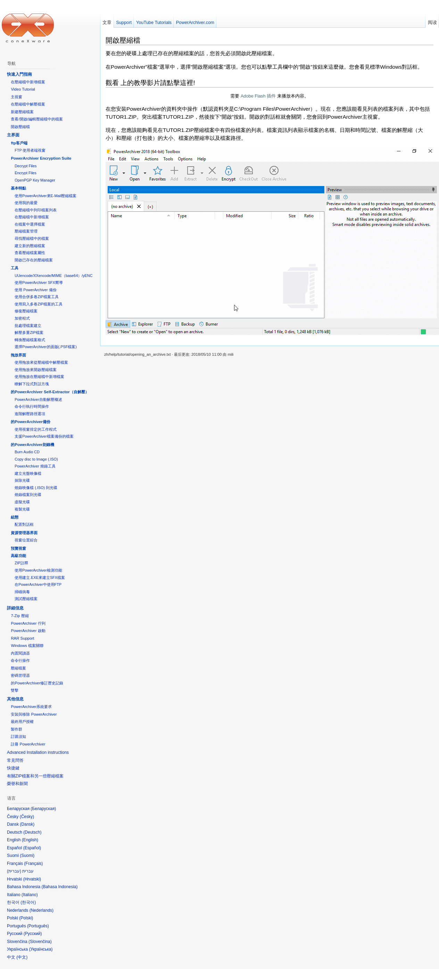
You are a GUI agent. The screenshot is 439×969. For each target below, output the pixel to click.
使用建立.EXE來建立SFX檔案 (40, 577)
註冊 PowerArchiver (28, 744)
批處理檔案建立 (28, 325)
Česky (27, 816)
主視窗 (16, 97)
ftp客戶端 (19, 143)
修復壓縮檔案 (26, 311)
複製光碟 (22, 509)
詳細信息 (15, 608)
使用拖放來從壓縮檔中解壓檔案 (41, 362)
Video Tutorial (23, 89)
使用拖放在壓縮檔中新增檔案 (39, 376)
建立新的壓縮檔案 (30, 246)
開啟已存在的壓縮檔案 (34, 260)
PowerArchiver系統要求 (31, 707)
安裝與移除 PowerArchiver (34, 714)
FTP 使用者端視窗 (30, 150)
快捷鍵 (13, 768)
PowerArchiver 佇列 (28, 623)
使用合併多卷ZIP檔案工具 (37, 297)
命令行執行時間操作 (32, 406)
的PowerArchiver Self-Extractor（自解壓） (50, 392)
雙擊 (14, 690)
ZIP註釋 (21, 563)
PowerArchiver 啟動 (28, 631)
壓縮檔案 (18, 668)
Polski (26, 918)
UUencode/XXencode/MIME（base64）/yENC (53, 275)
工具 (14, 268)
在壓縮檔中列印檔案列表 (36, 210)
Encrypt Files (25, 173)
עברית (14, 871)
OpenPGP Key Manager (35, 180)
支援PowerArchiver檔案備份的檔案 (44, 436)
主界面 (13, 135)
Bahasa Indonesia (59, 886)
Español (32, 847)
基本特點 (18, 188)
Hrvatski (32, 879)
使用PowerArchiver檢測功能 (38, 570)
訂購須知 (18, 736)
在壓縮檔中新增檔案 (28, 82)
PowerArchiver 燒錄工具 (35, 466)
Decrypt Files (25, 166)
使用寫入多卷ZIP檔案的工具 (39, 304)
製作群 (16, 729)
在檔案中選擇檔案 (30, 224)
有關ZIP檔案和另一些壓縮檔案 (35, 776)
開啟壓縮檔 (123, 40)
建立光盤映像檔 (28, 473)
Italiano (29, 894)
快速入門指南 (19, 74)
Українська (40, 949)
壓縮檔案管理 (26, 231)
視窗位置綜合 (26, 540)
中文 (22, 957)
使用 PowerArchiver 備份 (35, 290)
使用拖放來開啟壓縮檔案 (36, 370)
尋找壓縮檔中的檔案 (32, 238)
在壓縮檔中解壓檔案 (28, 104)
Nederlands (41, 910)
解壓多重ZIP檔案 (29, 332)
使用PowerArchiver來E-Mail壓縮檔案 (45, 196)
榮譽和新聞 (17, 783)
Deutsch (32, 832)
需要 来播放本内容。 (269, 96)
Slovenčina (40, 941)
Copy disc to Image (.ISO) (36, 459)
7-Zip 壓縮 (19, 616)
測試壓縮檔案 (26, 599)
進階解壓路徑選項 (30, 414)
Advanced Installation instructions (38, 752)
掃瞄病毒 (22, 592)
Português (38, 926)
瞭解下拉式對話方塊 (32, 384)
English (30, 839)
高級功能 (18, 556)
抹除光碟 (22, 480)
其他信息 (15, 699)
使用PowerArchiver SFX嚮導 (39, 282)
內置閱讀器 (20, 653)
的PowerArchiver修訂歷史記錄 (37, 683)
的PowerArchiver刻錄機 (32, 445)
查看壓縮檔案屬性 (30, 253)
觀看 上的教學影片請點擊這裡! (150, 82)
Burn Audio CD (27, 452)
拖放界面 (18, 355)
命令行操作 (20, 660)
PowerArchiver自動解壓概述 (38, 399)
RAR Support (22, 638)
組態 (14, 517)
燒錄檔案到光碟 (28, 494)
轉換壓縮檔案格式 (30, 340)
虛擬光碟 (22, 502)
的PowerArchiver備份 (30, 422)
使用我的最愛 (26, 203)
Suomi (27, 855)
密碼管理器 (20, 675)
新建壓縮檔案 (22, 112)
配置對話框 (24, 524)
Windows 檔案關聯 (27, 645)
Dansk (27, 824)
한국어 (28, 902)
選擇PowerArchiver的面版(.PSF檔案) (46, 347)
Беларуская (43, 808)
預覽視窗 (18, 548)
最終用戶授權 (22, 721)
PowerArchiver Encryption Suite (41, 158)
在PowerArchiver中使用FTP (38, 584)
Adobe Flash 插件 (258, 96)
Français (33, 863)
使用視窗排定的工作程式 (36, 429)
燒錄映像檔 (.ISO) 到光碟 (36, 488)
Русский (33, 933)
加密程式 (22, 318)
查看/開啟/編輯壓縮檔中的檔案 (37, 119)
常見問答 (15, 760)
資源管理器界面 (24, 533)
